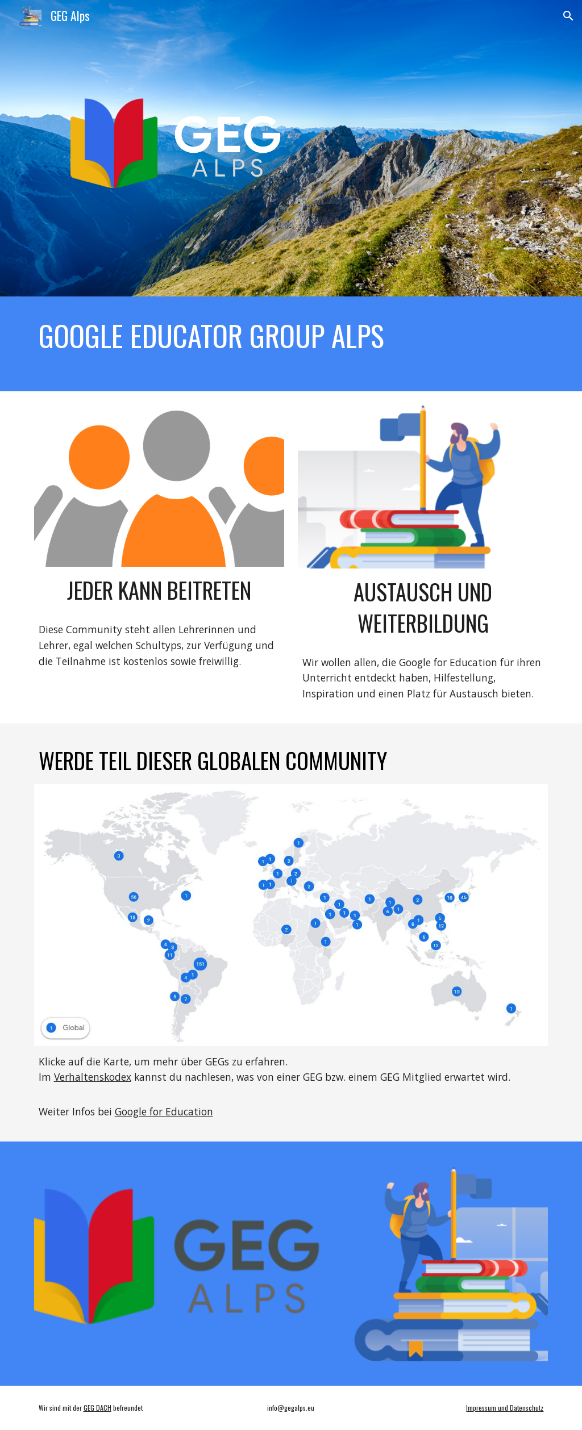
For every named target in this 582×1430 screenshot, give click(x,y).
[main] (291, 335)
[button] (568, 16)
